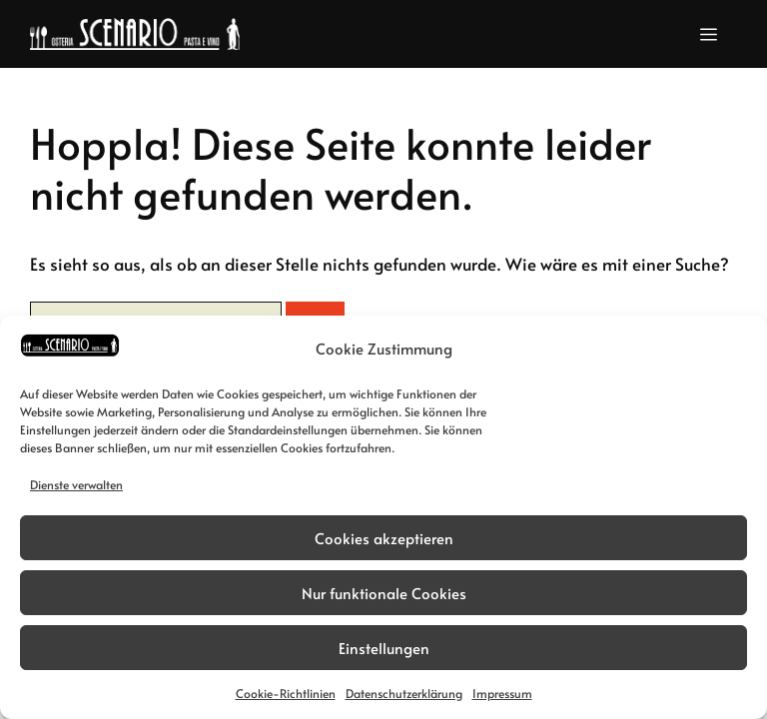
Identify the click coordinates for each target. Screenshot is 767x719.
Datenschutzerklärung (404, 693)
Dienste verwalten (76, 484)
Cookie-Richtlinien (286, 693)
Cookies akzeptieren (384, 537)
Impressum (502, 693)
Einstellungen (384, 647)
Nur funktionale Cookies (384, 592)
